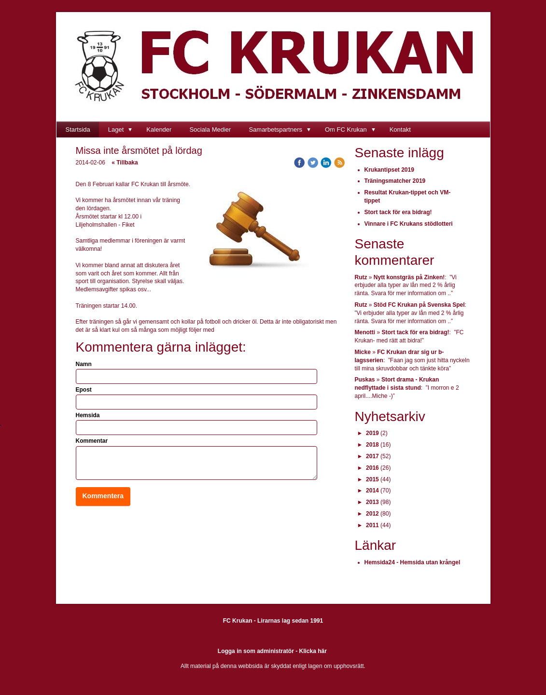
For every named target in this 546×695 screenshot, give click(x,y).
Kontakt (400, 129)
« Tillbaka (125, 162)
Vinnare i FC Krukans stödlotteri (408, 223)
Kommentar (92, 440)
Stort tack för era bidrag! (398, 212)
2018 (372, 444)
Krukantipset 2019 (389, 169)
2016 (372, 467)
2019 (372, 433)
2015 (372, 479)
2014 (372, 490)
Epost (84, 389)
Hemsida (88, 415)
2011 (372, 525)
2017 (372, 456)
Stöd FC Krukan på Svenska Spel (419, 304)
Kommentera (103, 496)
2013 (372, 502)
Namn (84, 364)
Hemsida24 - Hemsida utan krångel (412, 562)
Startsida (78, 129)
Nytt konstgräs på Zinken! (409, 277)
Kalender (158, 129)
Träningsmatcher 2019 (395, 180)
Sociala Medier (210, 129)
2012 (372, 513)
